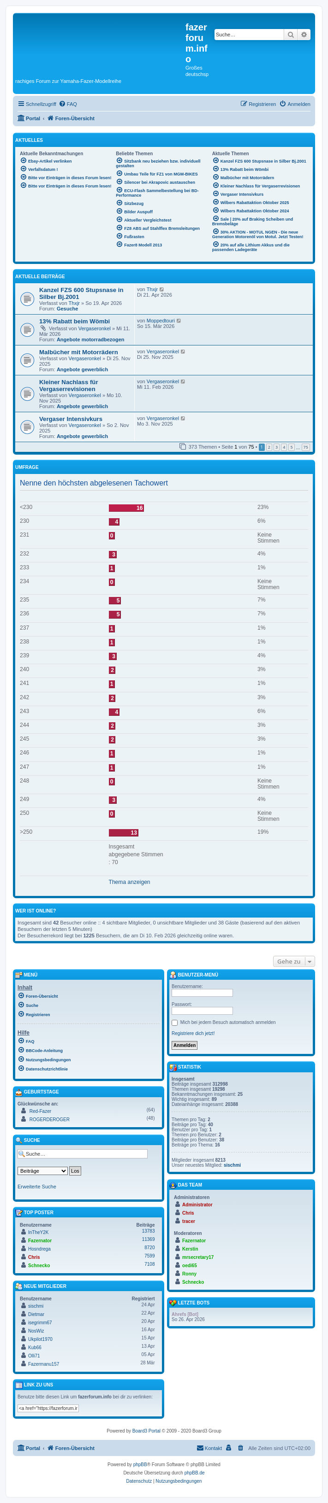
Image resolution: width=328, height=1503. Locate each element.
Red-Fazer (40, 1111)
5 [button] (291, 447)
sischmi (35, 1306)
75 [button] (306, 447)
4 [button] (284, 447)
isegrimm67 (40, 1322)
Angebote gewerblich (82, 369)
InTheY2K (38, 1232)
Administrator (197, 1204)
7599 (149, 1255)
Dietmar (36, 1314)
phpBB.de (195, 1472)
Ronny (189, 1273)
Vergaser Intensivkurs (70, 418)
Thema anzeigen (129, 882)
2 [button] (269, 447)
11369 (148, 1239)
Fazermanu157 (43, 1364)
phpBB (140, 1464)
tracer (188, 1221)
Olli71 (34, 1355)
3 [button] (276, 447)
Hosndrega (39, 1249)
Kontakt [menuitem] (209, 1448)
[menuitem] (68, 104)
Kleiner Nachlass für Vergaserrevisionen (68, 385)
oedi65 (189, 1265)
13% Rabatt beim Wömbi (74, 321)
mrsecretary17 (198, 1257)
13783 (148, 1231)
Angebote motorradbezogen (91, 339)
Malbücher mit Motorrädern (78, 352)
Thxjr (74, 303)
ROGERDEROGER (50, 1119)
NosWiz (36, 1330)
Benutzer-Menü (193, 975)
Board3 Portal (146, 1430)
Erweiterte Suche (37, 1186)
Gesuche (67, 308)
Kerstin (190, 1249)
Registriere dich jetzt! (193, 1033)
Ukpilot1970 (40, 1339)
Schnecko (39, 1265)
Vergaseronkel (94, 328)
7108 (149, 1264)
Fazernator (40, 1240)
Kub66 (35, 1347)
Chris (34, 1257)
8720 (149, 1247)
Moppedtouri (161, 320)
